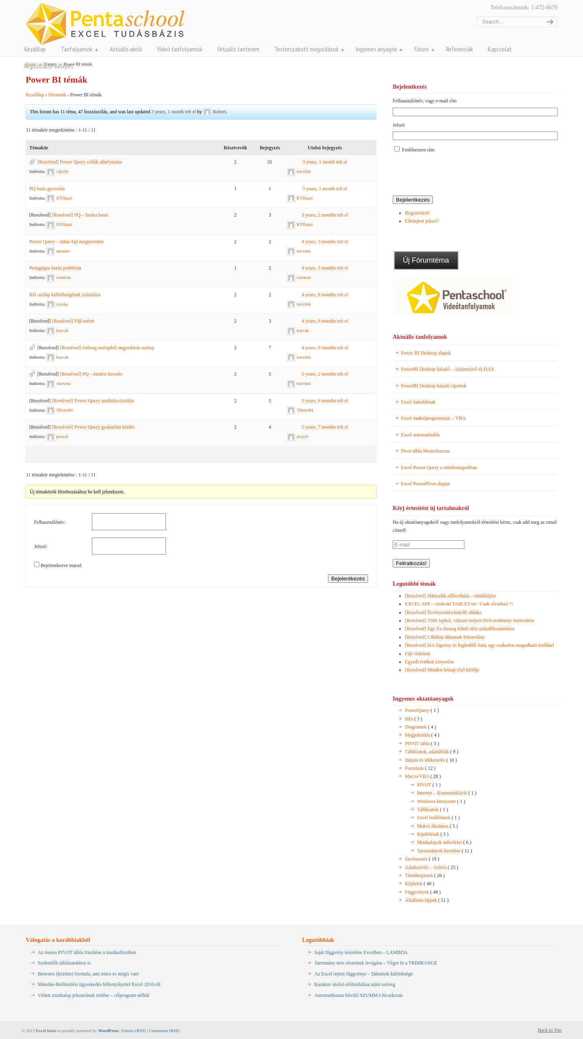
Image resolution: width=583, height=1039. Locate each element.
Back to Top (550, 1030)
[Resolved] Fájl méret (73, 321)
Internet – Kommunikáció (447, 793)
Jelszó (398, 125)
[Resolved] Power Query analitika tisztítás (93, 401)
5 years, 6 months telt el (325, 401)
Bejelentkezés (348, 579)
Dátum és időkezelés (431, 760)
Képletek (419, 883)
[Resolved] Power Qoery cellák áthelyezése (79, 162)
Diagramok (420, 727)
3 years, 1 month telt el (173, 112)
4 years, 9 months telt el (325, 321)
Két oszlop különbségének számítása (64, 294)
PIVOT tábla (422, 743)
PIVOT (428, 785)
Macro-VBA (423, 776)
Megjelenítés (422, 735)
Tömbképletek (425, 875)
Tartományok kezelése (444, 851)
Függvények (422, 892)
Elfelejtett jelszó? (422, 221)
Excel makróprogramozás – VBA (433, 418)
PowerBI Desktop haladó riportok (433, 386)
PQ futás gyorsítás (47, 188)
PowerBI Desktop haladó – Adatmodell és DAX (447, 369)
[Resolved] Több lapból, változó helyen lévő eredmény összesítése (469, 620)
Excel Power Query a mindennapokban (439, 467)
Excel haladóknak (418, 402)
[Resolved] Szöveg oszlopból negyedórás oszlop (107, 348)
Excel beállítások (438, 817)
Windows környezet (441, 801)
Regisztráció (417, 213)
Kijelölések (433, 834)
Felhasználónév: (50, 522)
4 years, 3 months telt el (325, 241)
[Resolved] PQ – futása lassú (80, 215)
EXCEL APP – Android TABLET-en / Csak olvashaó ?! (459, 604)
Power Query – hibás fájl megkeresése (66, 241)
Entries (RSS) (133, 1030)
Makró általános (437, 826)
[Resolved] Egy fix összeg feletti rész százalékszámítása (459, 628)
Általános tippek (427, 900)
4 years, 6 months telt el (325, 294)
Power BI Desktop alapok (426, 353)
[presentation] (454, 175)
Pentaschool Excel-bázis (105, 23)
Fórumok (57, 95)
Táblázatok (432, 809)
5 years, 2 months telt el (325, 374)
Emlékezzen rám (418, 150)
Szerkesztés (422, 859)
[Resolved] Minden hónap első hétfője (442, 670)
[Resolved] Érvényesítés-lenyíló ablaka (443, 612)
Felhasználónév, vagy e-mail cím (425, 101)
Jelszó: (40, 546)
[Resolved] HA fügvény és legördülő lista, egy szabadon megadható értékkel (479, 645)
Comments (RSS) (164, 1030)
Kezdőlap (35, 95)
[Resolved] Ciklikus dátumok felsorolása (444, 637)
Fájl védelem (417, 654)
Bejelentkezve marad (60, 565)
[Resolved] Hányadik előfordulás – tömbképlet (450, 596)
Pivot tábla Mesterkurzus (425, 451)
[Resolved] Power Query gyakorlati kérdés (93, 427)
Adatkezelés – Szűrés (431, 867)
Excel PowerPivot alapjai (425, 484)
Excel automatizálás (420, 435)
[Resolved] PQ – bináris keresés (91, 374)
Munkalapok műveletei (444, 842)
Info (413, 719)
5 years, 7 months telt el (325, 427)
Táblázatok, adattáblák (431, 751)
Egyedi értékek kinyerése (429, 662)
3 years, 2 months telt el (325, 215)
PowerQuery (422, 710)
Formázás (420, 768)
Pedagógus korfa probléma (55, 268)
